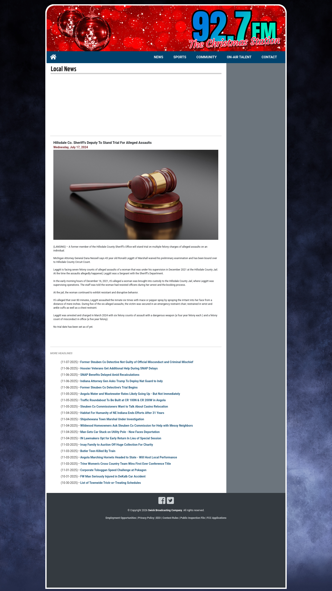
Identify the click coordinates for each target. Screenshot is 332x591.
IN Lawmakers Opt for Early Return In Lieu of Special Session (120, 438)
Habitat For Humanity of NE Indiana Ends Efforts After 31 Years (122, 413)
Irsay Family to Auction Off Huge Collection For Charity (116, 444)
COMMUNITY (206, 57)
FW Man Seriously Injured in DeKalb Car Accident (112, 476)
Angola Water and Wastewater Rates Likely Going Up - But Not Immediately (130, 393)
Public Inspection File (192, 517)
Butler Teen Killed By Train (97, 451)
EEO (158, 517)
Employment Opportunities (121, 517)
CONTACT (269, 57)
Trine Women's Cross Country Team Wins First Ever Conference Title (125, 463)
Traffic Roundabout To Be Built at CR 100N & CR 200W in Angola (123, 400)
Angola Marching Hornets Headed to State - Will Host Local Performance (128, 457)
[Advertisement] (135, 105)
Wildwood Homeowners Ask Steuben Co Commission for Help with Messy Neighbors (136, 425)
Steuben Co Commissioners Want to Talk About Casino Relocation (124, 406)
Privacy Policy (146, 517)
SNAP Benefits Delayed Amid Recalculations (109, 374)
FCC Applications (217, 517)
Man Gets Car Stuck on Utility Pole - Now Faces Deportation (120, 432)
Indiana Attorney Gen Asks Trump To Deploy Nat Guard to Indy (121, 381)
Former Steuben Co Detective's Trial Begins (109, 387)
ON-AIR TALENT (239, 57)
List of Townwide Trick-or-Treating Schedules (110, 482)
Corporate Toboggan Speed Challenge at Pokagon (113, 470)
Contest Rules (170, 517)
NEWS (158, 57)
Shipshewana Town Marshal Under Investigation (112, 419)
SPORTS (179, 57)
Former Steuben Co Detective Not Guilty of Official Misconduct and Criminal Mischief (136, 362)
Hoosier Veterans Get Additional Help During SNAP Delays (119, 368)
